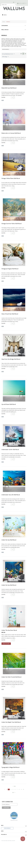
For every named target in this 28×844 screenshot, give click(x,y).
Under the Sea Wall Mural (8, 540)
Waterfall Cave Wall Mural (8, 88)
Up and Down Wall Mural (8, 404)
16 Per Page (5, 56)
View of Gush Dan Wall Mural (9, 314)
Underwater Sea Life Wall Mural (10, 495)
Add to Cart (6, 643)
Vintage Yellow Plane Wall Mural (10, 178)
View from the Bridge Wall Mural (10, 359)
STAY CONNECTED (7, 801)
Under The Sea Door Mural (9, 630)
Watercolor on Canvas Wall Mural (11, 133)
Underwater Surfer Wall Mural (10, 449)
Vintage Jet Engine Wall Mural (9, 269)
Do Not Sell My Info (7, 828)
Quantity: (3, 97)
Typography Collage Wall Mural (10, 767)
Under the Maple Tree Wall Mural (11, 722)
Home (3, 21)
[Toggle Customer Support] (23, 839)
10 (23, 789)
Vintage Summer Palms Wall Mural (11, 223)
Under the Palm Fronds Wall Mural (11, 677)
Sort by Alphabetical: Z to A (8, 54)
